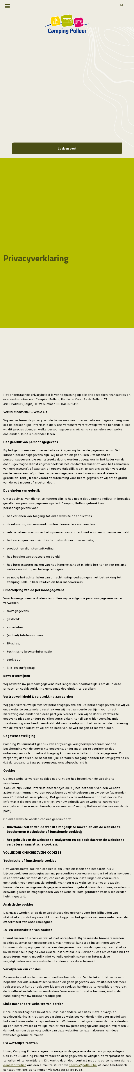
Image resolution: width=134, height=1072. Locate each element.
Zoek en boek (67, 148)
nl (122, 5)
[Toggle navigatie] (7, 6)
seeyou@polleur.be (83, 1065)
